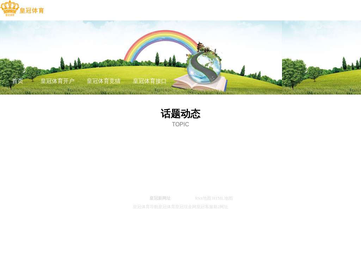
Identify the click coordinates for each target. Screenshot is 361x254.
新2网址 (220, 206)
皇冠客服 (204, 206)
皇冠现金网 (185, 206)
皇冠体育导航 (145, 206)
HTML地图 (222, 198)
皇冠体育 (166, 206)
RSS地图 (203, 198)
